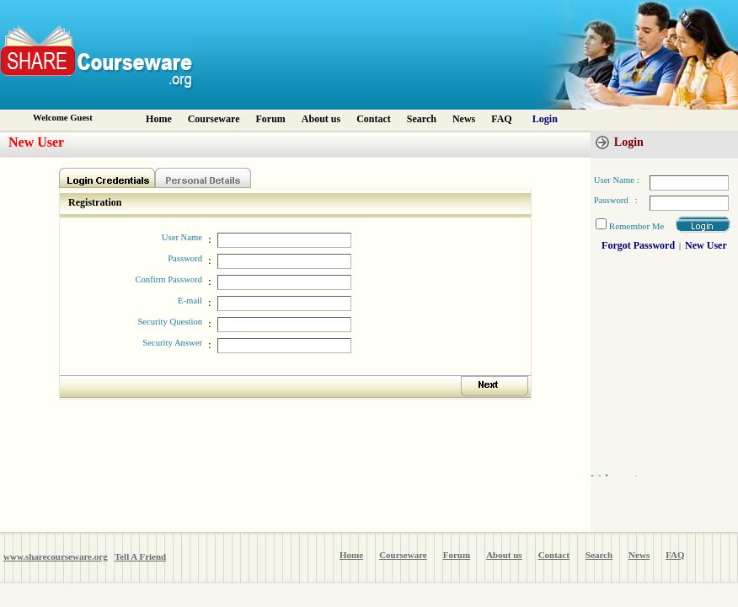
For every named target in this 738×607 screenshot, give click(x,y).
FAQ (501, 119)
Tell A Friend (140, 556)
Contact (373, 119)
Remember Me (637, 226)
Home (159, 119)
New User (706, 245)
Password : (616, 200)
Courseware (214, 119)
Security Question (169, 321)
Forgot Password (638, 245)
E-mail (190, 300)
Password (185, 258)
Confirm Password (168, 279)
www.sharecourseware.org (55, 556)
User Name (182, 237)
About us (321, 119)
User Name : (616, 180)
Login (545, 119)
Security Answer (172, 342)
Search (421, 119)
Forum (270, 119)
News (463, 119)
